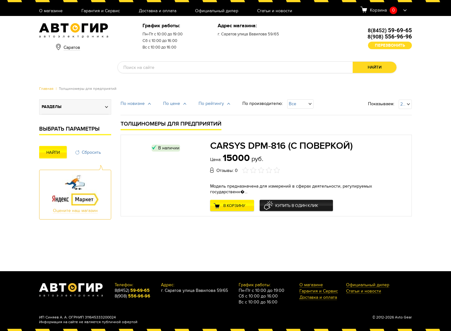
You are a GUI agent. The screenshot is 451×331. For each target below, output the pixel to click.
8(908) (390, 37)
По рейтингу (211, 103)
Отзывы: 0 (227, 170)
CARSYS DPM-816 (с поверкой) (281, 146)
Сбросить (91, 152)
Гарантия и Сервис (100, 11)
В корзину (234, 205)
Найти (374, 67)
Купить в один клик (296, 205)
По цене (171, 103)
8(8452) (390, 30)
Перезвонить (390, 45)
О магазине (51, 11)
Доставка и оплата (157, 11)
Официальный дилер (216, 11)
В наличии (168, 148)
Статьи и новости (274, 11)
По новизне (133, 103)
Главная (46, 88)
